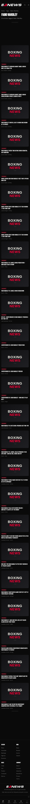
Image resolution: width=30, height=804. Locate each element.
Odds (2, 766)
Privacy (18, 776)
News (2, 748)
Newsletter (19, 773)
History (3, 776)
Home (3, 11)
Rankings (3, 753)
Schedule (3, 750)
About (18, 766)
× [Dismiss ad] (28, 796)
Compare (3, 773)
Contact (18, 768)
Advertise (18, 771)
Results (18, 750)
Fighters (3, 755)
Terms (18, 779)
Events (18, 753)
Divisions (3, 758)
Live (2, 768)
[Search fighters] (24, 5)
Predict (3, 771)
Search (18, 755)
